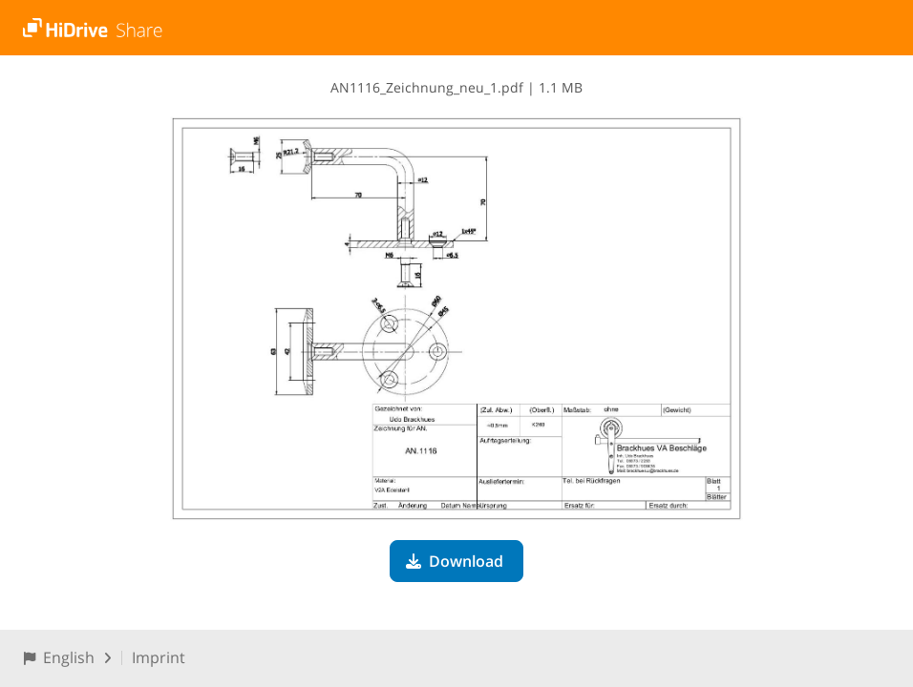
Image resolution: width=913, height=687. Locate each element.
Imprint (158, 657)
